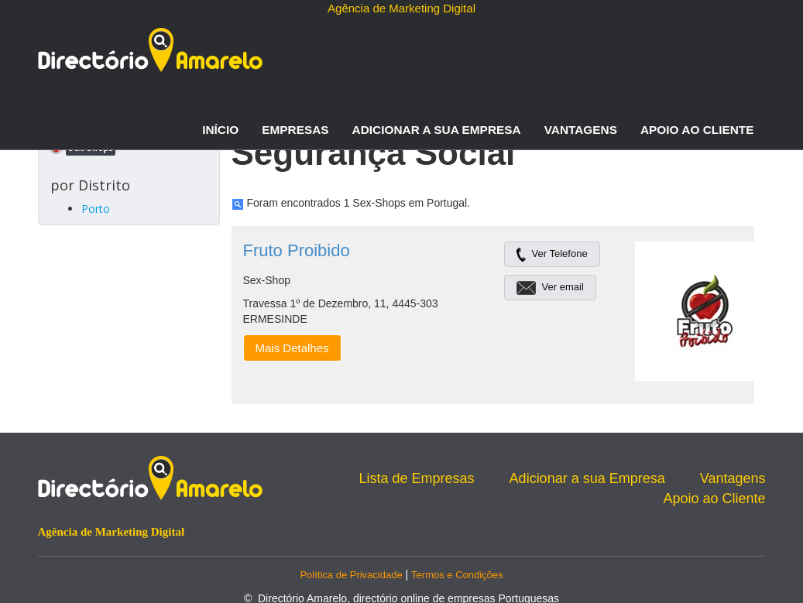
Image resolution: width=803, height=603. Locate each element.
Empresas (295, 129)
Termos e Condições (457, 575)
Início (220, 129)
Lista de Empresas (417, 478)
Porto (95, 208)
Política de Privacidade (351, 575)
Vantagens (580, 129)
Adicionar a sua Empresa (436, 129)
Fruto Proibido (296, 250)
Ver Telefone (552, 253)
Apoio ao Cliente (697, 129)
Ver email (550, 287)
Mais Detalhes (292, 348)
